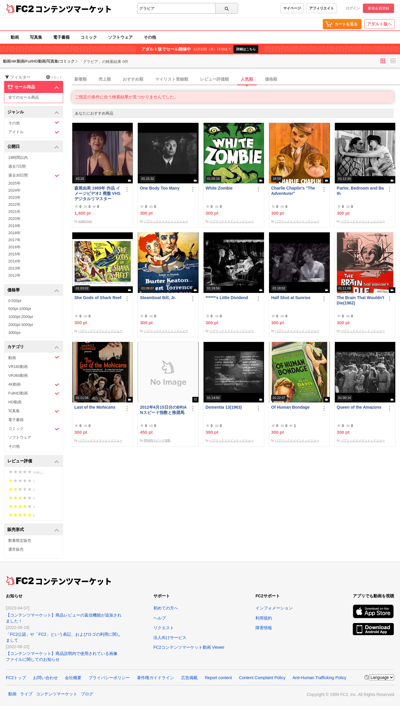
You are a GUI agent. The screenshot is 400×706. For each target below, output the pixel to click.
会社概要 (73, 677)
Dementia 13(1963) (224, 407)
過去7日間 (17, 166)
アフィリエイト (321, 8)
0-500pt (14, 301)
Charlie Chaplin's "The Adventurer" (293, 191)
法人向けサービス (169, 637)
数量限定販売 (19, 540)
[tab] (236, 79)
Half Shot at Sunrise (290, 297)
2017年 (14, 240)
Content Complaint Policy (262, 677)
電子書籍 (61, 37)
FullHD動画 (33, 393)
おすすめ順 (133, 79)
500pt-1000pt (19, 308)
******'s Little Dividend (227, 297)
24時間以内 (18, 157)
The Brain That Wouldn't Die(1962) (360, 300)
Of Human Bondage (290, 407)
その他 (150, 37)
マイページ (292, 8)
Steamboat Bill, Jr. (158, 297)
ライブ (26, 694)
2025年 (14, 183)
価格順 (271, 79)
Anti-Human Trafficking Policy (319, 677)
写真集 (36, 37)
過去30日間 (33, 175)
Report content (218, 677)
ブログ (87, 694)
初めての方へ (165, 608)
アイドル (33, 132)
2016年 (14, 247)
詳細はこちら (246, 49)
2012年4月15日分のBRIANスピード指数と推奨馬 (163, 410)
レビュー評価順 (214, 79)
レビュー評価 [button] (33, 461)
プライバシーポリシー (109, 677)
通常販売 (16, 549)
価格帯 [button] (33, 290)
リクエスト (163, 627)
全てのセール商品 (23, 97)
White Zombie (219, 188)
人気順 (247, 79)
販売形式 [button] (33, 530)
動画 (15, 37)
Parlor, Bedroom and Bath (360, 191)
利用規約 (263, 618)
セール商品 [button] (33, 87)
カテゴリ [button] (33, 347)
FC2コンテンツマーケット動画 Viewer (188, 647)
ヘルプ (159, 618)
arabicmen (85, 221)
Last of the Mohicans (94, 407)
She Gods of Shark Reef (97, 297)
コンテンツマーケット (73, 8)
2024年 (14, 190)
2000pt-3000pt (20, 324)
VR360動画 (18, 375)
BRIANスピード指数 (157, 440)
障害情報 (263, 627)
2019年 (14, 226)
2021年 (14, 211)
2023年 (14, 197)
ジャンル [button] (33, 112)
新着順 (80, 79)
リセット (54, 77)
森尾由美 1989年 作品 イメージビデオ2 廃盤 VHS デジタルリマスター (97, 193)
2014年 (14, 261)
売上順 (105, 79)
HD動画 (15, 402)
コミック (89, 37)
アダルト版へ (379, 24)
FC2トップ (16, 677)
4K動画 (33, 384)
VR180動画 (18, 366)
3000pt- (14, 332)
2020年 (14, 218)
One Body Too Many (159, 188)
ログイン (353, 8)
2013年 (14, 268)
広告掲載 (189, 677)
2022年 (14, 204)
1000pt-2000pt (20, 316)
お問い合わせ (45, 677)
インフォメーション (274, 608)
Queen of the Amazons (359, 407)
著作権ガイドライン (155, 677)
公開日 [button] (33, 147)
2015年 (14, 254)
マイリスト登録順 (171, 79)
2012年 (14, 275)
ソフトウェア (120, 37)
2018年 (14, 233)
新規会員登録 (378, 8)
